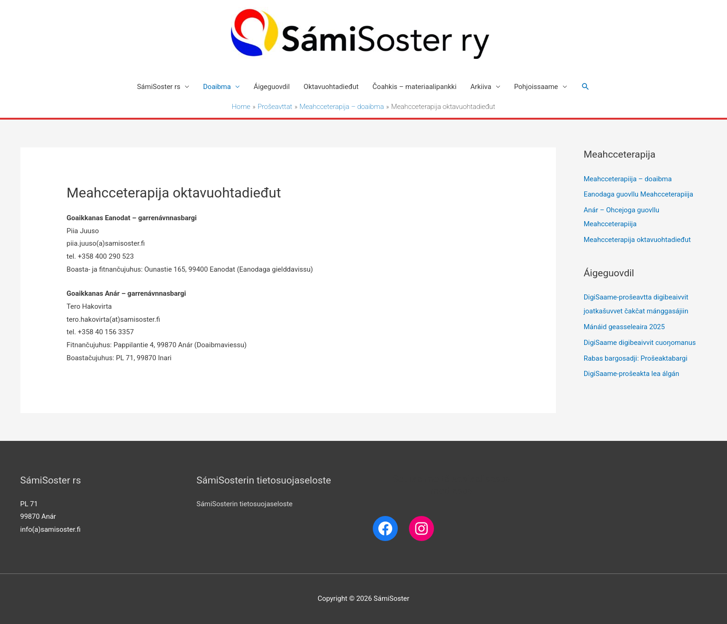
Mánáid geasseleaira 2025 (624, 327)
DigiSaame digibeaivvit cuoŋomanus (640, 342)
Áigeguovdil (272, 87)
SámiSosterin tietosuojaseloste (245, 504)
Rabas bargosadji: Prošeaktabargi (636, 358)
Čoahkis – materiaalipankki (414, 87)
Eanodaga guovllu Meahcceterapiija (639, 194)
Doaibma (217, 87)
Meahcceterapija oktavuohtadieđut (637, 240)
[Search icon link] (585, 86)
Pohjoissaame (536, 87)
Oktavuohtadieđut (331, 87)
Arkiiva (481, 87)
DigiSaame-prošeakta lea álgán (631, 373)
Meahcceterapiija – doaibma (628, 179)
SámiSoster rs (158, 87)
